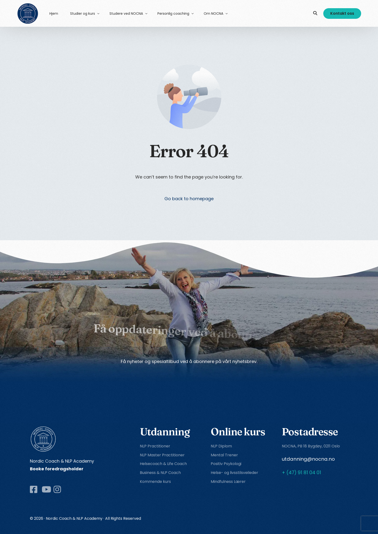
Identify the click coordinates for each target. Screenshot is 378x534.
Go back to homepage (189, 199)
